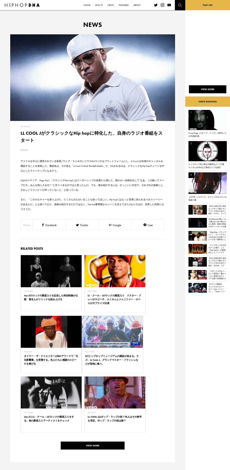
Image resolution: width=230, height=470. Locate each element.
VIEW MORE (92, 383)
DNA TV (27, 433)
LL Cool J (24, 149)
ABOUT (26, 450)
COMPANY (42, 439)
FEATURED (28, 445)
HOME (26, 428)
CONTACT (42, 428)
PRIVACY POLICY (45, 433)
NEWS (26, 439)
